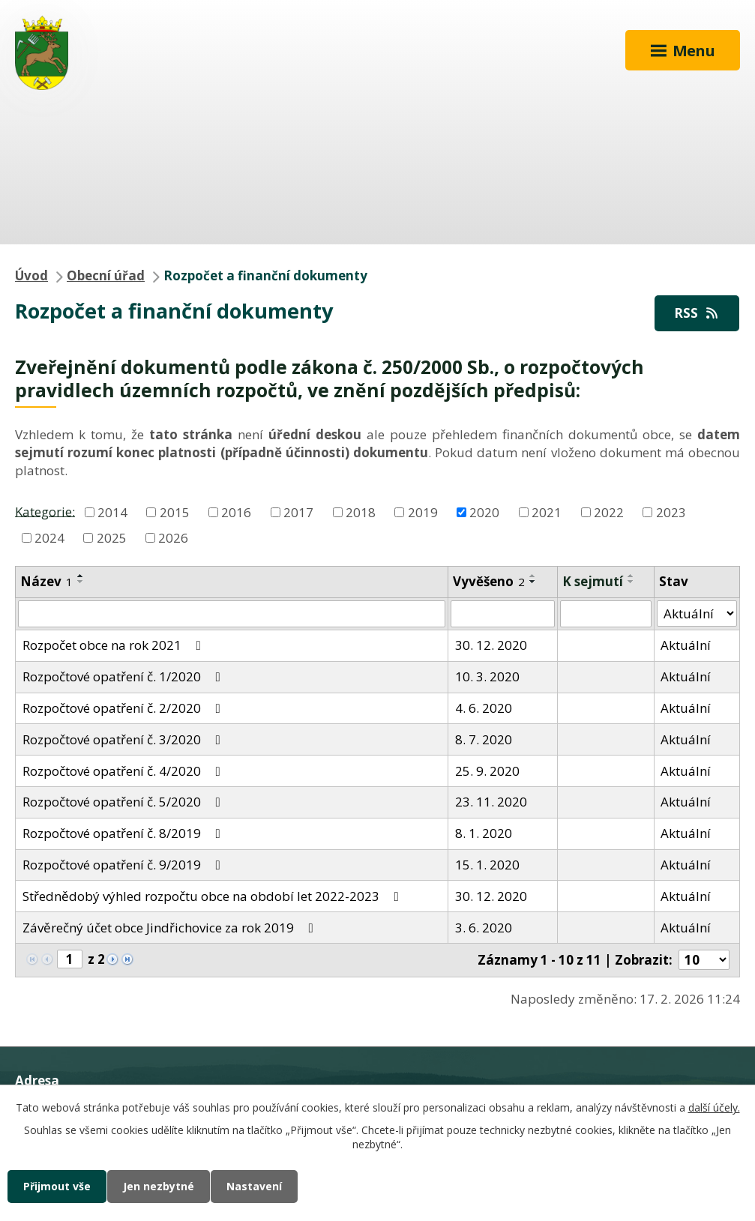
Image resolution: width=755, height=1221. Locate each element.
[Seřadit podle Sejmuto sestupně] (631, 582)
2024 (49, 537)
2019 (423, 512)
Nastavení (254, 1186)
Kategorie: (45, 510)
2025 (112, 537)
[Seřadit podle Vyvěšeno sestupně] (533, 582)
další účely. (714, 1107)
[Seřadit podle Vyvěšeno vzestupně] (533, 576)
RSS (697, 313)
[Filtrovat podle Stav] (697, 613)
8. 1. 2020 (483, 833)
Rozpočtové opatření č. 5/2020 (124, 801)
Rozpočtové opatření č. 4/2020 (124, 771)
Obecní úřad (106, 275)
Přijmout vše (57, 1186)
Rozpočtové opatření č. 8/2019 (124, 833)
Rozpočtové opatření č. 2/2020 (124, 708)
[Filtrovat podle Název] (231, 613)
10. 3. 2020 (487, 676)
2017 (298, 512)
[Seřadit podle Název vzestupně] (81, 576)
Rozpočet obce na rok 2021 (114, 645)
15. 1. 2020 (487, 864)
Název (46, 581)
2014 (112, 512)
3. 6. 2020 (483, 927)
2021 (547, 512)
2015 (175, 512)
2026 (173, 537)
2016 (236, 512)
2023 (671, 512)
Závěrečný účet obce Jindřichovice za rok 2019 (170, 927)
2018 (361, 512)
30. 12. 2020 (491, 645)
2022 (609, 512)
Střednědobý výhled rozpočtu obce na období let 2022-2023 (213, 896)
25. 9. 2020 (487, 771)
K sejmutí (592, 581)
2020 (484, 512)
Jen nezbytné (158, 1186)
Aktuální (686, 645)
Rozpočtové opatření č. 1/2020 (124, 676)
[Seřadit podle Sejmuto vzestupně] (631, 576)
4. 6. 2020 (483, 708)
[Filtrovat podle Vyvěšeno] (502, 613)
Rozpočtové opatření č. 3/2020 (124, 739)
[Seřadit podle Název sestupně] (81, 582)
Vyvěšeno (489, 581)
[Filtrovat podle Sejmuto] (606, 613)
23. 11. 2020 (491, 801)
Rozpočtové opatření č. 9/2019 (124, 864)
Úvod (31, 275)
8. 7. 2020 (483, 739)
